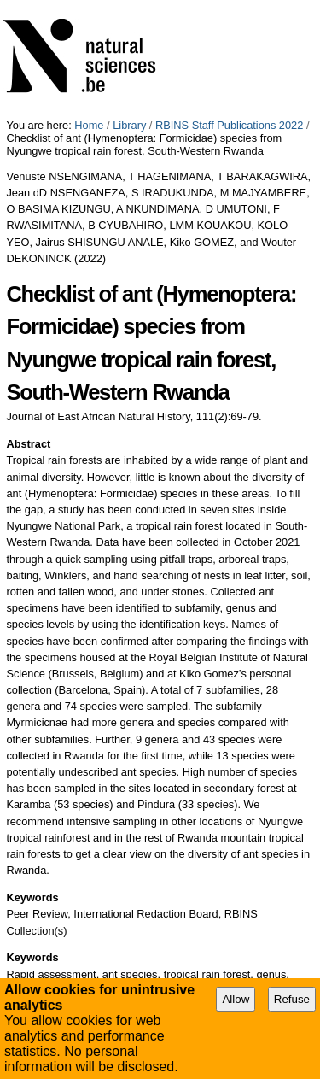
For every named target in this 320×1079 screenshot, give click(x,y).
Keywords (32, 897)
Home (88, 125)
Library (129, 125)
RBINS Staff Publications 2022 (229, 125)
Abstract (28, 443)
